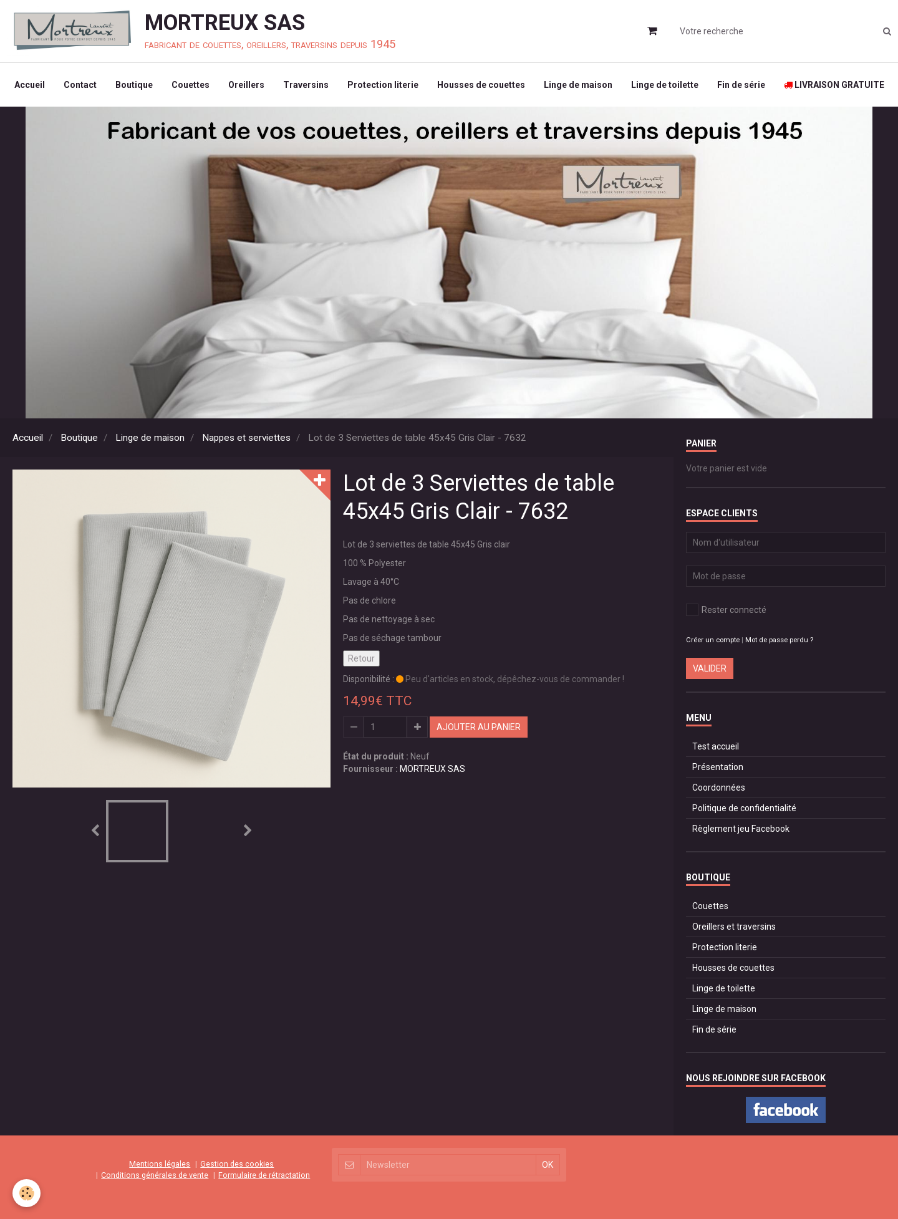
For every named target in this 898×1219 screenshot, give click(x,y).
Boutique (134, 85)
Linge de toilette (664, 85)
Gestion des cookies (237, 1163)
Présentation (717, 767)
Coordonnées (718, 788)
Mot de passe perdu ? (779, 640)
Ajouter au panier (479, 727)
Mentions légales (159, 1163)
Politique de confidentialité (744, 808)
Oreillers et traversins (734, 927)
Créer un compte (713, 640)
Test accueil (715, 746)
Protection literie (382, 85)
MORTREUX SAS (432, 769)
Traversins (306, 85)
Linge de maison (578, 85)
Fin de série (741, 85)
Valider (710, 668)
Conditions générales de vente (154, 1175)
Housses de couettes (481, 85)
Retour (361, 658)
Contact (80, 85)
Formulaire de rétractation (264, 1175)
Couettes (190, 85)
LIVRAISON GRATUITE (834, 85)
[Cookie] (26, 1193)
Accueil (29, 85)
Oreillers (246, 85)
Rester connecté (726, 610)
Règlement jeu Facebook (740, 829)
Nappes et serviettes (246, 437)
